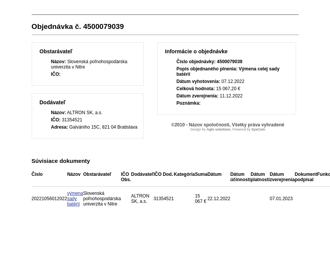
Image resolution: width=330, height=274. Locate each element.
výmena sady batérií (75, 199)
